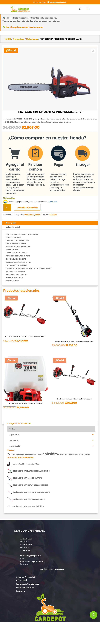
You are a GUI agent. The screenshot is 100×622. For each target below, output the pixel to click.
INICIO (8, 39)
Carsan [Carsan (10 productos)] (11, 454)
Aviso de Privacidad (25, 577)
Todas (37, 214)
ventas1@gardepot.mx (30, 555)
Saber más (52, 202)
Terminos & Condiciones (27, 583)
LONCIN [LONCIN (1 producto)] (71, 455)
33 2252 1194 (25, 550)
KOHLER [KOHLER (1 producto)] (39, 455)
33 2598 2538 (26, 538)
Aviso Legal (21, 580)
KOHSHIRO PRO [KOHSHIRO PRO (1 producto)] (63, 455)
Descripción (11, 222)
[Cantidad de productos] (7, 207)
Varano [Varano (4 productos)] (80, 454)
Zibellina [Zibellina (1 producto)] (87, 455)
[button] (93, 51)
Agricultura (18, 39)
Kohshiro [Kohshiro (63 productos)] (50, 454)
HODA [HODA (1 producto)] (22, 455)
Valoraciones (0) (13, 227)
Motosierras (32, 39)
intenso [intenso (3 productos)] (33, 454)
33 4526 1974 (26, 544)
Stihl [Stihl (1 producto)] (75, 455)
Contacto (20, 591)
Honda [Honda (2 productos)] (27, 454)
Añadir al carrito (27, 207)
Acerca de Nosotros (25, 587)
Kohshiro (53, 214)
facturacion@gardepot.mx (32, 561)
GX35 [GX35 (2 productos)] (18, 454)
